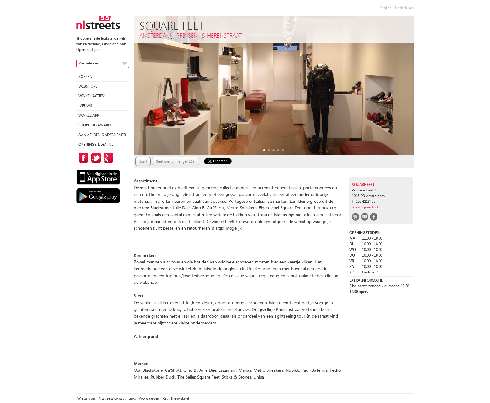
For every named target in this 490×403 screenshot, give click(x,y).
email (364, 217)
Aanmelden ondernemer (102, 134)
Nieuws (85, 105)
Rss (165, 398)
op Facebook (82, 158)
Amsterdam (155, 35)
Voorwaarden (149, 398)
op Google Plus (107, 158)
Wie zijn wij (87, 398)
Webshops (88, 86)
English (386, 7)
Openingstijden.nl (95, 144)
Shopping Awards (95, 125)
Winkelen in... (90, 63)
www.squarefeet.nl (367, 207)
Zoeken (85, 76)
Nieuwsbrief (180, 398)
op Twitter (95, 158)
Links (132, 398)
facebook (374, 217)
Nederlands (404, 7)
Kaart (143, 161)
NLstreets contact (112, 398)
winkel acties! (91, 96)
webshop (355, 217)
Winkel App (88, 115)
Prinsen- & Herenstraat (209, 35)
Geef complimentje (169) (176, 161)
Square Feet (363, 184)
